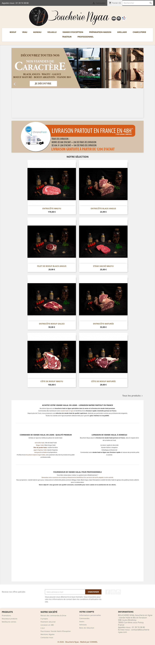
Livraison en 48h (47, 625)
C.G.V (43, 628)
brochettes (43, 452)
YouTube (113, 592)
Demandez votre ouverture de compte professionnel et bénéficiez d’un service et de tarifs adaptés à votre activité (77, 477)
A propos (44, 618)
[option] (77, 83)
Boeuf (13, 32)
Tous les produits (132, 395)
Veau (24, 32)
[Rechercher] (137, 2)
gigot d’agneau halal (40, 450)
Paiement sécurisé (48, 622)
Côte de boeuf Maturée (103, 381)
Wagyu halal (40, 445)
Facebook (107, 592)
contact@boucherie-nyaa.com (134, 630)
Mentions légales (47, 634)
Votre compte (86, 611)
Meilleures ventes (9, 622)
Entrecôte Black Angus (103, 208)
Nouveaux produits (9, 618)
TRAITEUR (67, 36)
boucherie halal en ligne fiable (35, 455)
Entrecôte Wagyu (51, 208)
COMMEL (94, 642)
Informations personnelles (90, 615)
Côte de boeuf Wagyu (51, 381)
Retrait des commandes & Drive (53, 615)
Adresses (83, 625)
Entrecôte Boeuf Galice (52, 323)
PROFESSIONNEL (86, 36)
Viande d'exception (72, 32)
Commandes (84, 618)
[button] (21, 83)
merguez (37, 452)
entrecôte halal (39, 443)
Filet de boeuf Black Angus (51, 266)
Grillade (122, 32)
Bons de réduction (86, 628)
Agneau (37, 32)
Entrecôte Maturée (103, 323)
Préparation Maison (100, 32)
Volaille (52, 32)
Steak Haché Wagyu (103, 266)
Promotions (6, 615)
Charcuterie (139, 32)
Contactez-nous (47, 637)
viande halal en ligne (67, 411)
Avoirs (81, 621)
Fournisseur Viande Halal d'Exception (56, 631)
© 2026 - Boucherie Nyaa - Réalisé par (74, 642)
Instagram (118, 592)
